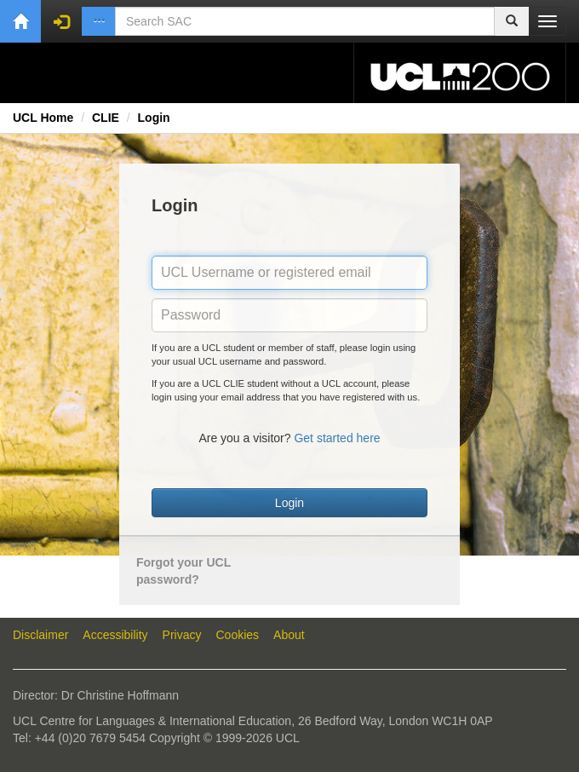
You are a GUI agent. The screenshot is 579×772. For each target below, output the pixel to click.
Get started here (337, 438)
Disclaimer (40, 635)
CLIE (105, 117)
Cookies (238, 635)
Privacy (182, 635)
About (289, 635)
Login (154, 117)
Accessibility (115, 635)
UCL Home (43, 117)
